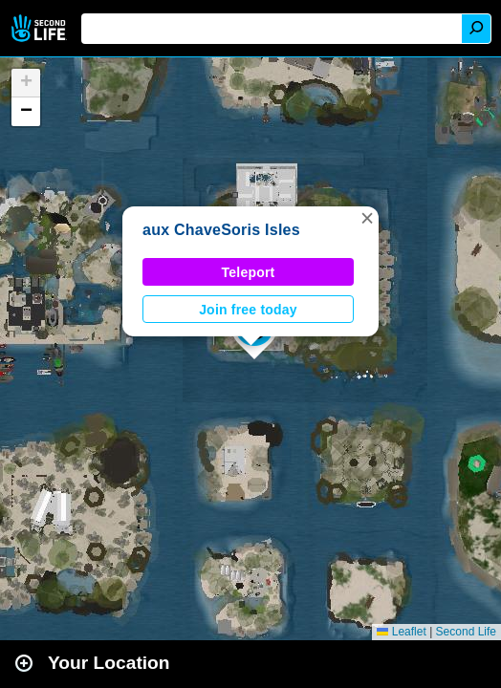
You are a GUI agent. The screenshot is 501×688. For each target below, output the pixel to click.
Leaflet (401, 631)
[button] (367, 217)
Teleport (248, 272)
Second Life (41, 28)
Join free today (248, 309)
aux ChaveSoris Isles (221, 230)
